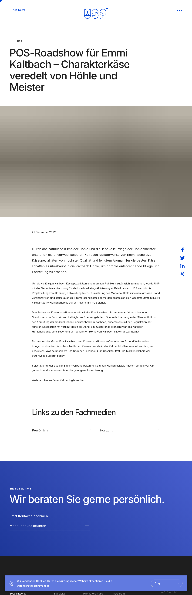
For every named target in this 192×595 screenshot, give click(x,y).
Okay (167, 583)
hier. (82, 380)
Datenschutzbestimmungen (33, 585)
